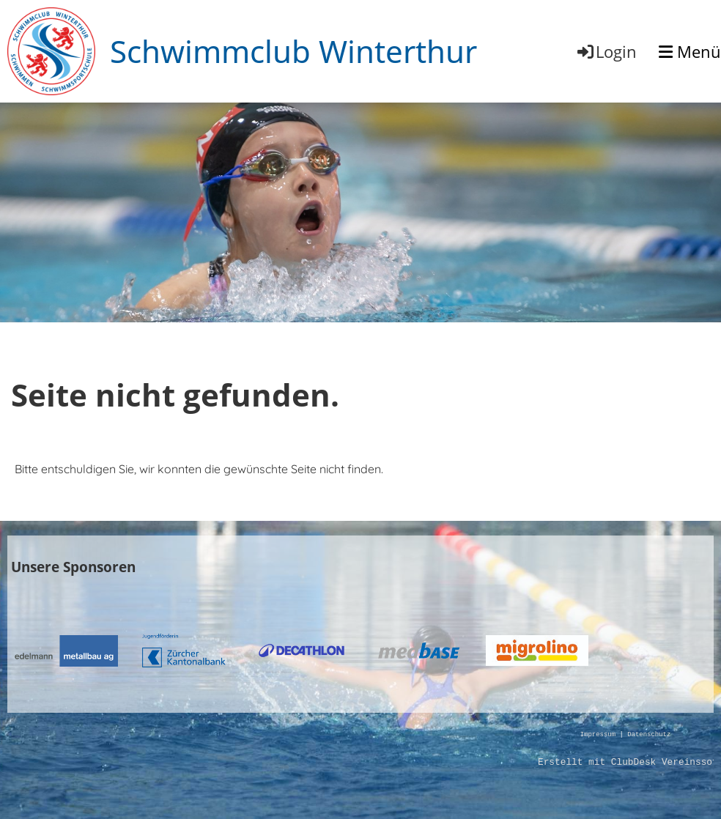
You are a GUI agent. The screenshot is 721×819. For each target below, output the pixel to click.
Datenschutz (648, 735)
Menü (690, 51)
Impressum (597, 735)
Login (606, 51)
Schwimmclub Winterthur (293, 51)
